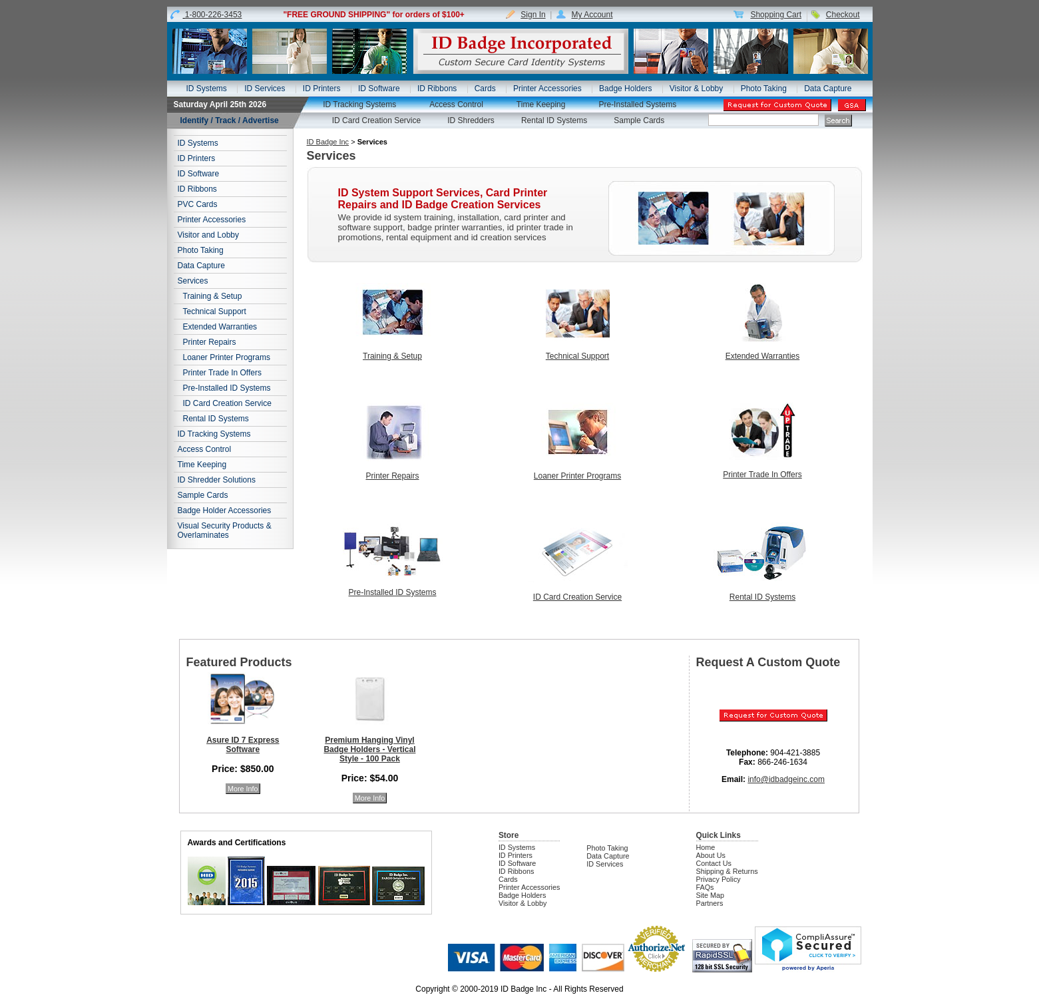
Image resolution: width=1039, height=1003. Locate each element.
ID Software (379, 88)
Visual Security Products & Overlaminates (225, 530)
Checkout (843, 14)
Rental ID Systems (554, 120)
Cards (485, 88)
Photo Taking (764, 88)
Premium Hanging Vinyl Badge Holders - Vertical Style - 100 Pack (369, 749)
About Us (711, 855)
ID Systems (206, 88)
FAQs (705, 887)
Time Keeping (541, 104)
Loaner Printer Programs (226, 357)
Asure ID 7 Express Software (242, 744)
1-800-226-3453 (213, 14)
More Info (243, 789)
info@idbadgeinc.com (786, 779)
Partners (710, 903)
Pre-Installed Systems (637, 104)
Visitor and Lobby (209, 235)
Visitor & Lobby (697, 88)
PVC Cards (198, 204)
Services (193, 281)
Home (706, 847)
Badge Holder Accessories (225, 510)
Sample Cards (639, 120)
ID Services (264, 88)
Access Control (456, 104)
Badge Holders (625, 88)
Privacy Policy (718, 879)
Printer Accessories (547, 88)
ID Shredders (471, 120)
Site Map (710, 895)
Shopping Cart (775, 14)
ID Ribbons (437, 88)
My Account (591, 14)
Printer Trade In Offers (222, 372)
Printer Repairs (209, 342)
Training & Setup (212, 296)
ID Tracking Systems (359, 104)
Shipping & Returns (727, 871)
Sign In (532, 14)
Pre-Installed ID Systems (227, 388)
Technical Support (214, 311)
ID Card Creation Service (376, 120)
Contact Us (713, 863)
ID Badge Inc (328, 142)
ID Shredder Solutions (217, 480)
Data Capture (827, 88)
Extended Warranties (220, 326)
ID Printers (322, 88)
